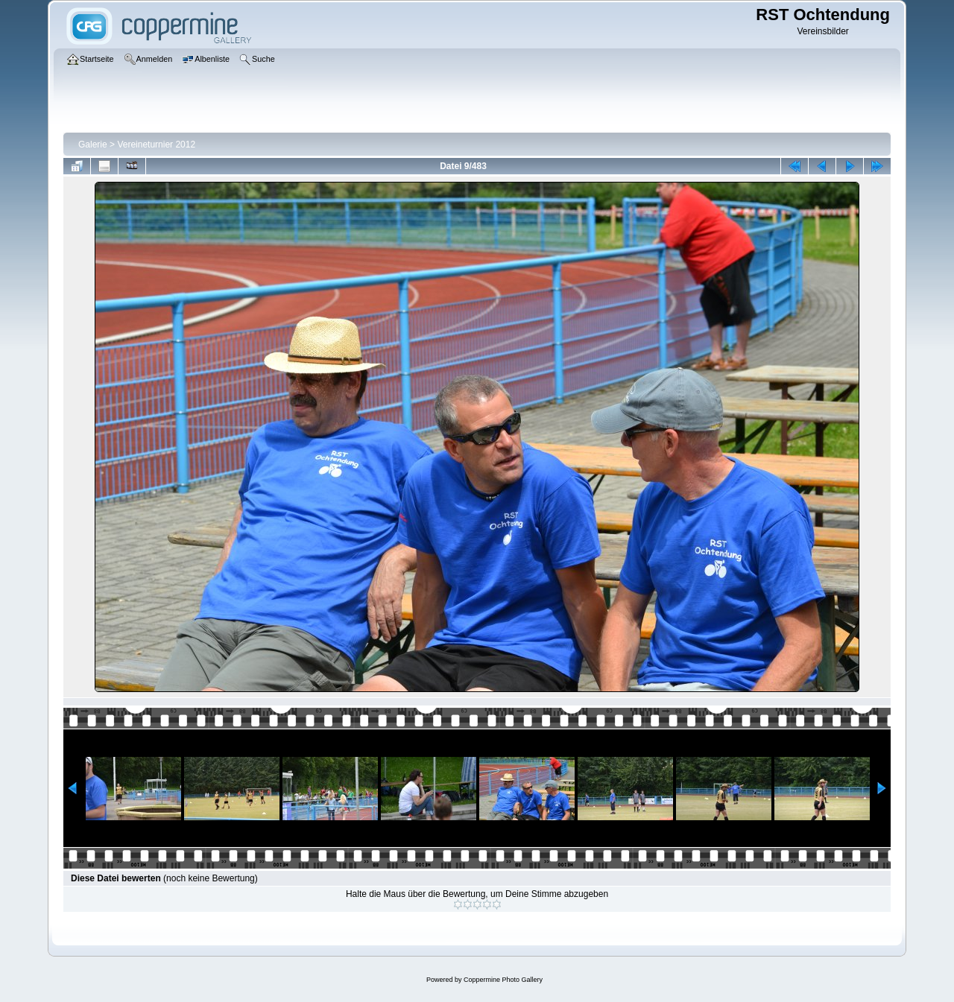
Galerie (92, 144)
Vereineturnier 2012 (156, 144)
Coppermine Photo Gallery (503, 979)
